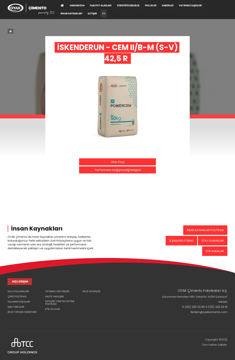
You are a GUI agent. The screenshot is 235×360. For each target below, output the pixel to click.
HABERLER (167, 5)
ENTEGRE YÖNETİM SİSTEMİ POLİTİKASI (59, 303)
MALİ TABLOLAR (16, 306)
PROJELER (150, 5)
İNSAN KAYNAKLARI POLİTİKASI (205, 230)
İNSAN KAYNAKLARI (71, 13)
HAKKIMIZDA (77, 5)
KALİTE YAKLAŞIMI (54, 296)
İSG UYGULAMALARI (18, 291)
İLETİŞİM (92, 13)
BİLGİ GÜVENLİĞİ (91, 291)
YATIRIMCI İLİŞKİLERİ (190, 5)
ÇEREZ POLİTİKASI (17, 296)
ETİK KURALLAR (215, 251)
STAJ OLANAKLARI (213, 241)
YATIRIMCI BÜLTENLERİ (57, 291)
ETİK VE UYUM (52, 309)
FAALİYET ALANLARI (101, 5)
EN (103, 12)
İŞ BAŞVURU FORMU (181, 241)
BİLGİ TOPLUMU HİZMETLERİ (22, 312)
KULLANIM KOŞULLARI (19, 301)
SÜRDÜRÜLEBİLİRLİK (128, 5)
